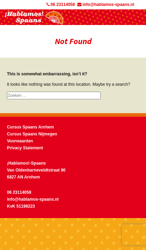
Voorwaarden (20, 141)
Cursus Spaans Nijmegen (32, 134)
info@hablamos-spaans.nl (105, 4)
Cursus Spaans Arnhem (30, 127)
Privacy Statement (25, 147)
